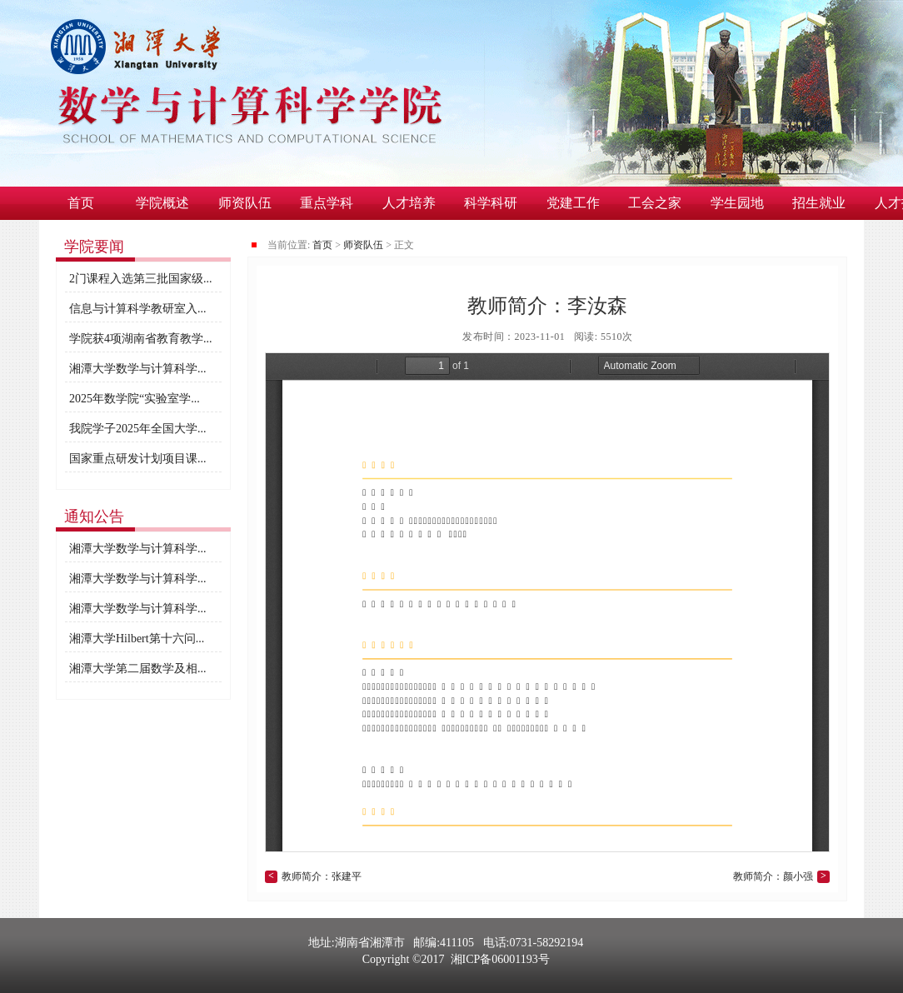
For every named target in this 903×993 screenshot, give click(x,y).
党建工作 (573, 203)
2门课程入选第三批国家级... (140, 278)
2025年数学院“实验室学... (134, 398)
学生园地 (737, 203)
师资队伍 (245, 203)
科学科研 (490, 203)
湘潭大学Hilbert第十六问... (136, 638)
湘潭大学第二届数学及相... (138, 668)
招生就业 (819, 203)
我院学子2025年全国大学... (138, 428)
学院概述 (162, 203)
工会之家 (654, 203)
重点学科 (326, 203)
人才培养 (409, 203)
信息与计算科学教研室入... (138, 308)
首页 (80, 203)
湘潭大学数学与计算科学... (138, 368)
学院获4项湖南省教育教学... (140, 338)
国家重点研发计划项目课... (138, 458)
